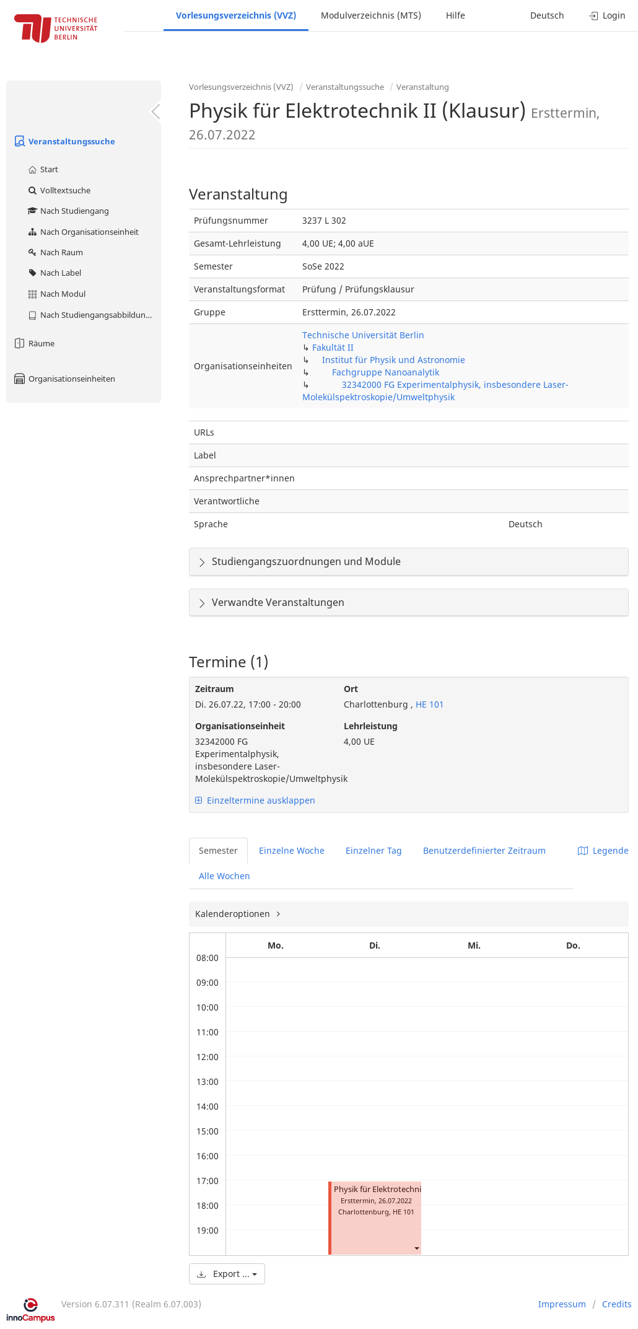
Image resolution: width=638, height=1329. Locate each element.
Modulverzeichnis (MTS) (371, 15)
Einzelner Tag (374, 850)
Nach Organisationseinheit (83, 231)
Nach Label (54, 272)
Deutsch (547, 15)
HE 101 (428, 704)
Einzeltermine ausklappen (255, 800)
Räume (33, 343)
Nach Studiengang (68, 210)
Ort (351, 689)
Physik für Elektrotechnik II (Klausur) (401, 1189)
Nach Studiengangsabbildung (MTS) (94, 314)
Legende (603, 850)
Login (607, 15)
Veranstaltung (422, 86)
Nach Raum (55, 252)
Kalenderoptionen (234, 913)
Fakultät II (333, 347)
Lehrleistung (371, 726)
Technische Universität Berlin (363, 335)
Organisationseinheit (240, 726)
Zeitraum (214, 689)
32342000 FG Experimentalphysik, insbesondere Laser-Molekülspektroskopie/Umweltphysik (435, 391)
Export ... (227, 1273)
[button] (416, 1247)
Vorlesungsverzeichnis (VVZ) (236, 15)
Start (42, 169)
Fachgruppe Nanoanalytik (385, 372)
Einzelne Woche (292, 850)
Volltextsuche (58, 190)
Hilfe (455, 15)
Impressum (562, 1304)
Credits (617, 1304)
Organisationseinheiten (63, 378)
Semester (218, 850)
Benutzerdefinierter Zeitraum (484, 850)
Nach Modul (56, 293)
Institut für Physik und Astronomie (393, 360)
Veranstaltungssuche (63, 141)
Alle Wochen (224, 876)
